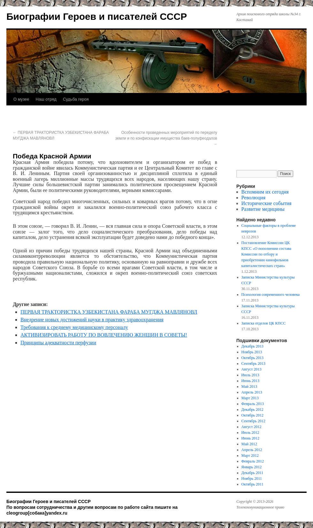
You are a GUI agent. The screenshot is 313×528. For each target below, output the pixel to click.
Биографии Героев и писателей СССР (96, 16)
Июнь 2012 (250, 438)
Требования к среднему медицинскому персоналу (74, 327)
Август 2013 (251, 369)
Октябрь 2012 (252, 415)
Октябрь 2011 (252, 484)
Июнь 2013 (250, 381)
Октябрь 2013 (252, 358)
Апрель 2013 (251, 392)
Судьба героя (76, 99)
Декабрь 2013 (252, 346)
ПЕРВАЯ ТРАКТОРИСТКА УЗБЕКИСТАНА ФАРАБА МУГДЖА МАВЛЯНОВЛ (108, 312)
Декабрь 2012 (252, 409)
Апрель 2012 (251, 450)
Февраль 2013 (252, 404)
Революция (253, 197)
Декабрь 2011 (252, 473)
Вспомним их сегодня (265, 192)
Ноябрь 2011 (251, 478)
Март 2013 (250, 398)
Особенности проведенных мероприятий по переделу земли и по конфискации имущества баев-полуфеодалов (166, 138)
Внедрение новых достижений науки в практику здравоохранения (92, 319)
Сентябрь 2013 (253, 363)
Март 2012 (250, 455)
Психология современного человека (270, 294)
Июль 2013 (250, 375)
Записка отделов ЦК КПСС (263, 323)
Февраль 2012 (252, 461)
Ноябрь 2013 (251, 352)
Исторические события (266, 203)
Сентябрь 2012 (253, 421)
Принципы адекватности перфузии (58, 342)
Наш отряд (46, 99)
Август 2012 (251, 427)
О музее (21, 99)
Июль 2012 (250, 432)
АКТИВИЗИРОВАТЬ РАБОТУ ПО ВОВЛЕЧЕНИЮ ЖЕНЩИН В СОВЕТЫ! (103, 335)
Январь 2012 (251, 467)
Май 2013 (249, 386)
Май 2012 (249, 444)
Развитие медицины (263, 209)
